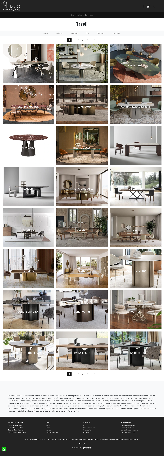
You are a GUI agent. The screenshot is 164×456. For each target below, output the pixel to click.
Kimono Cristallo (82, 189)
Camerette (87, 430)
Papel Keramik (82, 106)
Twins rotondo (136, 353)
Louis (82, 230)
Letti (84, 425)
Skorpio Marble (28, 106)
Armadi (86, 432)
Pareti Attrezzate (52, 432)
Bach (135, 230)
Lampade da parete (128, 432)
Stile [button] (87, 33)
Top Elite (28, 271)
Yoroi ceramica (28, 312)
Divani (48, 425)
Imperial (28, 230)
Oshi (136, 147)
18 (94, 40)
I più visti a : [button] (116, 33)
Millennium (135, 189)
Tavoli (92, 15)
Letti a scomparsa (89, 428)
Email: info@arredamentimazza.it (128, 439)
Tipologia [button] (100, 33)
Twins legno (82, 353)
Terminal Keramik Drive (28, 65)
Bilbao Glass (82, 147)
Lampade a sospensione (129, 430)
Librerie (48, 430)
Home (73, 15)
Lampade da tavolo (128, 425)
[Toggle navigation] (158, 6)
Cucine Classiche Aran (16, 430)
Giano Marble (28, 147)
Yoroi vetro (82, 312)
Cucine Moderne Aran (16, 428)
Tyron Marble (136, 65)
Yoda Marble (82, 65)
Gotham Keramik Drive (136, 106)
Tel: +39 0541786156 (107, 439)
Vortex (136, 312)
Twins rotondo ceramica (28, 353)
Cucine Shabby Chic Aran (17, 432)
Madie (48, 428)
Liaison (28, 189)
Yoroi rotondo (136, 271)
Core (82, 271)
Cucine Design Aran (15, 425)
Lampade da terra (127, 428)
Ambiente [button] (59, 33)
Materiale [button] (74, 33)
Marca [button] (45, 33)
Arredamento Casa (82, 15)
